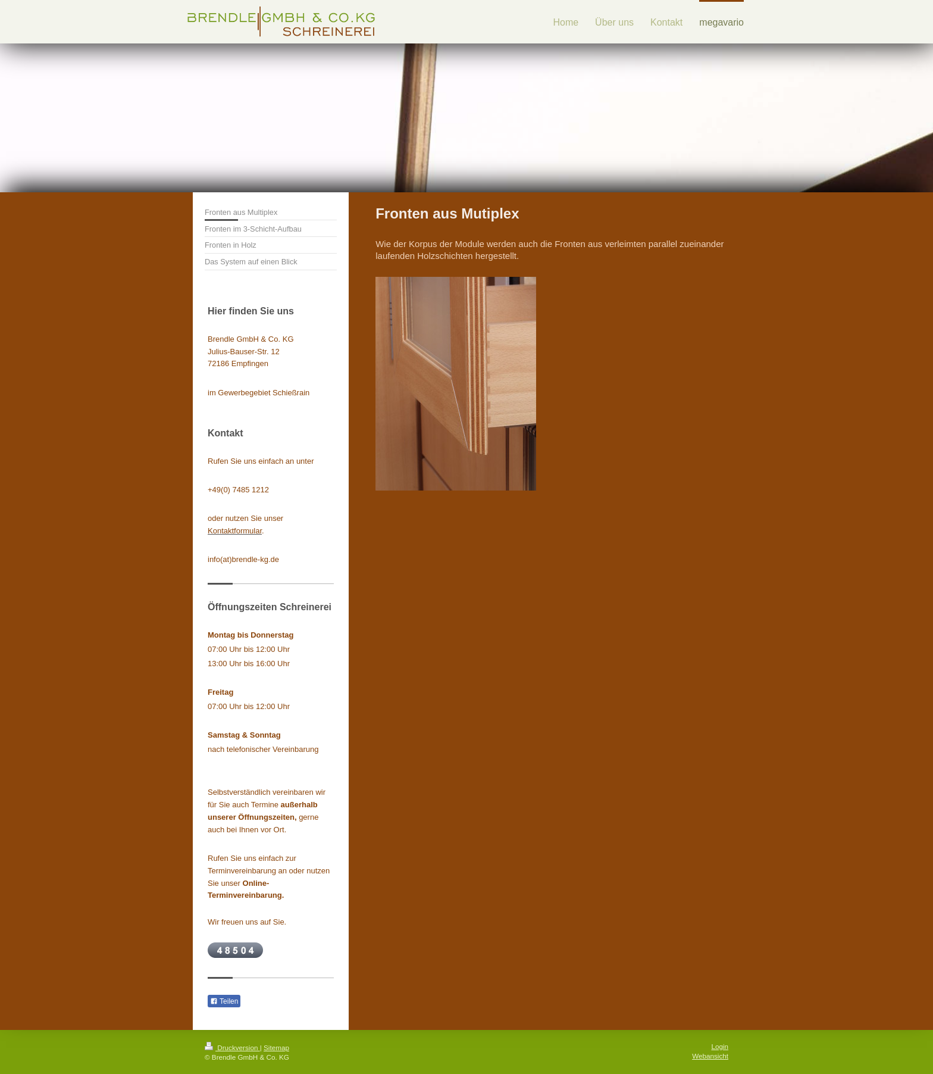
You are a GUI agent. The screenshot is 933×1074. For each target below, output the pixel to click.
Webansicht (710, 1056)
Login (719, 1046)
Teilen (224, 1001)
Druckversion (232, 1047)
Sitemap (276, 1047)
